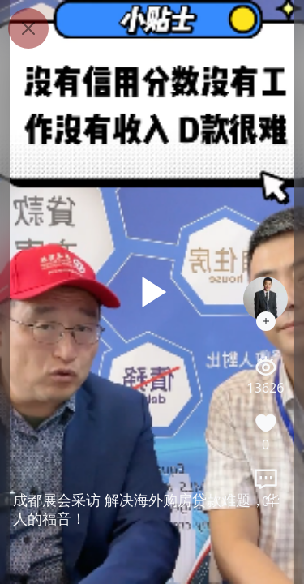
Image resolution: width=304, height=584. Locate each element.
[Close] (28, 28)
